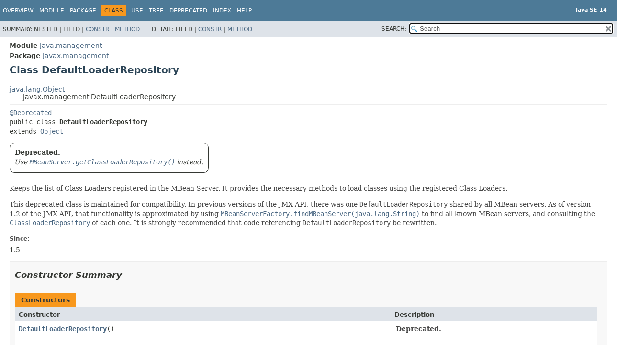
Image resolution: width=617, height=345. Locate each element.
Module (51, 10)
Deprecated (188, 10)
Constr (97, 29)
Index (222, 10)
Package (83, 10)
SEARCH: (393, 28)
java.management (71, 45)
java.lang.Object (37, 89)
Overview (18, 10)
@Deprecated (31, 112)
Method (127, 29)
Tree (156, 10)
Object (51, 131)
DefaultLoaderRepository (63, 329)
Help (244, 10)
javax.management (76, 55)
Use (137, 10)
